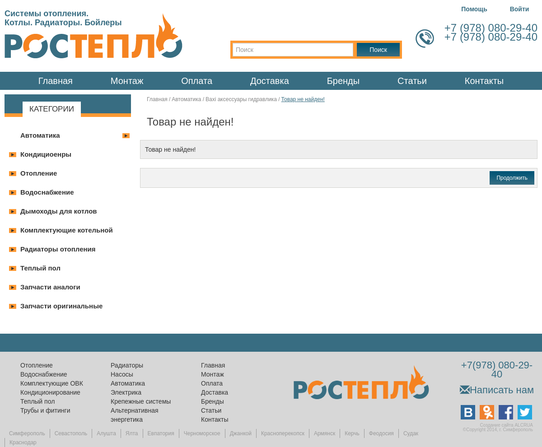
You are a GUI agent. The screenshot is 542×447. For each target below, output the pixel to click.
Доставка (269, 81)
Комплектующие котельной (66, 230)
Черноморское (202, 433)
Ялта (132, 433)
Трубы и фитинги (45, 410)
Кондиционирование (50, 392)
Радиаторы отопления (58, 249)
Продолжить (512, 178)
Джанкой (241, 433)
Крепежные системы (141, 401)
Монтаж (127, 81)
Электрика (126, 392)
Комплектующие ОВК (51, 383)
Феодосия (381, 433)
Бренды (343, 81)
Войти (519, 9)
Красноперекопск (282, 433)
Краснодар (23, 442)
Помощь (474, 9)
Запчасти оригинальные (61, 306)
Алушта (106, 433)
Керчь (352, 433)
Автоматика (40, 135)
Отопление (38, 173)
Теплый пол (40, 268)
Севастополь (71, 433)
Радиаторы (127, 365)
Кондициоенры (45, 154)
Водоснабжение (47, 192)
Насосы (122, 374)
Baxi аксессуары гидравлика (241, 99)
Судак (410, 433)
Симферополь (27, 433)
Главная (55, 81)
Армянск (324, 433)
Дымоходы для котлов (58, 211)
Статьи (412, 81)
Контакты (484, 81)
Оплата (196, 81)
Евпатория (161, 433)
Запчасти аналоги (50, 287)
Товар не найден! (303, 99)
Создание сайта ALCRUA (506, 425)
